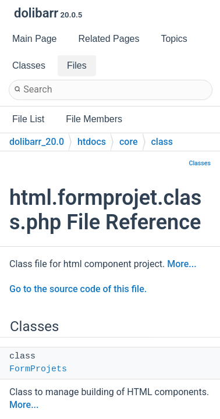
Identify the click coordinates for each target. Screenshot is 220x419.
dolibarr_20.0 (36, 141)
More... (181, 263)
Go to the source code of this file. (78, 288)
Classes (200, 163)
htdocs (91, 141)
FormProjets (38, 369)
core (128, 141)
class (162, 141)
